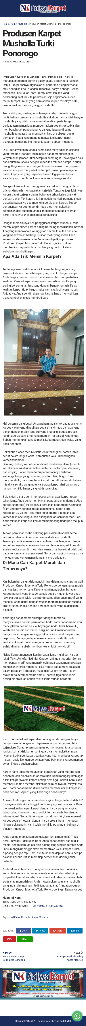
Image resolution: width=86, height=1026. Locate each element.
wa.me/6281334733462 (48, 906)
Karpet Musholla (19, 24)
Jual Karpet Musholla (20, 917)
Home (6, 24)
